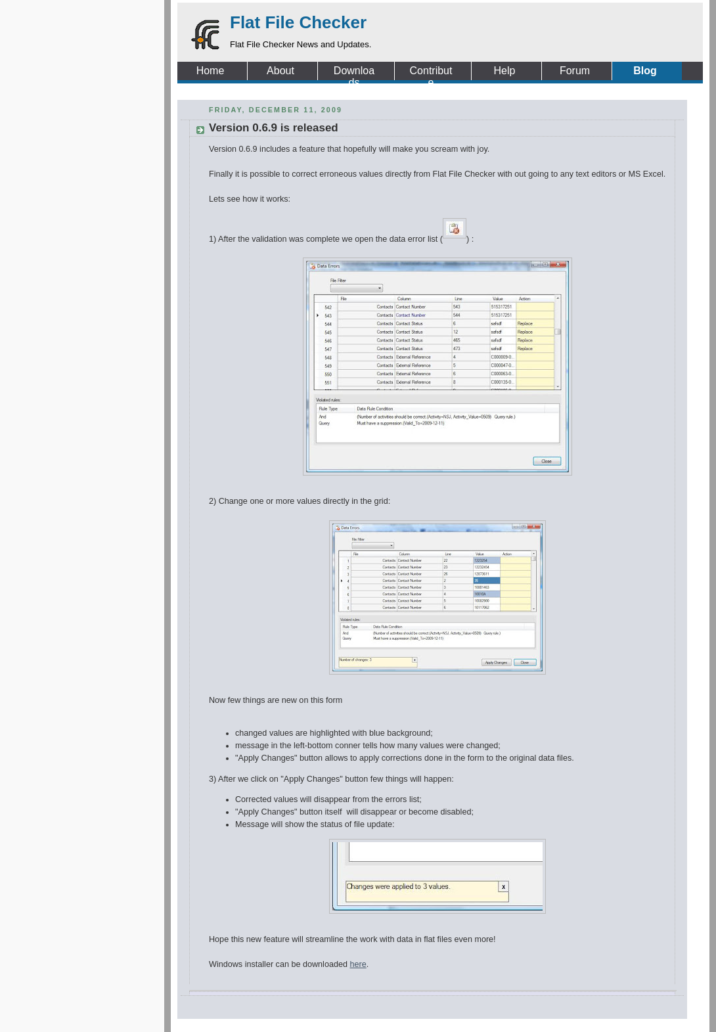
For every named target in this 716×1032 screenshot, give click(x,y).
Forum (575, 70)
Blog (645, 70)
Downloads (354, 71)
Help (505, 70)
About (280, 70)
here (357, 964)
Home (210, 70)
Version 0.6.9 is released (273, 128)
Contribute (431, 71)
